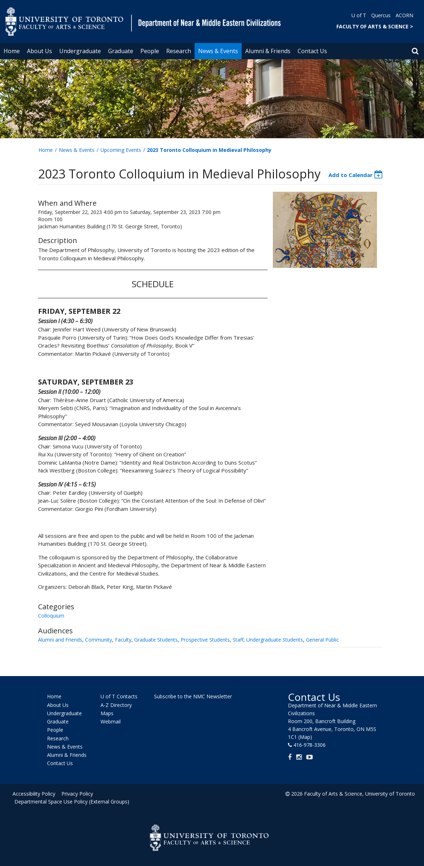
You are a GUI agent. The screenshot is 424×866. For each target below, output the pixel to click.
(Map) (305, 737)
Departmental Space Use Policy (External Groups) (71, 801)
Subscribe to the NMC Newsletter (193, 696)
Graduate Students (156, 639)
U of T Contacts (119, 696)
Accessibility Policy (34, 793)
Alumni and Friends (60, 639)
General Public (322, 639)
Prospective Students (205, 639)
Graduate (120, 51)
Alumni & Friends (267, 51)
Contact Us (312, 51)
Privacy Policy (76, 793)
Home (12, 51)
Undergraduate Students (274, 639)
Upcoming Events (121, 149)
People (149, 51)
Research (178, 51)
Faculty (123, 639)
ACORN (404, 15)
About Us (39, 51)
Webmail (111, 721)
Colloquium (51, 615)
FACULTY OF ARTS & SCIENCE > (374, 26)
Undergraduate (80, 51)
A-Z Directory (116, 705)
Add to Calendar (351, 174)
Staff (238, 639)
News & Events (218, 51)
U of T (358, 15)
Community (98, 639)
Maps (107, 713)
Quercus (381, 15)
